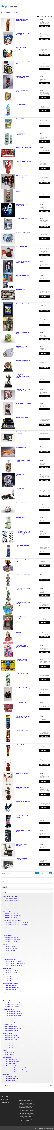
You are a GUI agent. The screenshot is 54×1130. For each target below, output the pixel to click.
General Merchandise (8, 1000)
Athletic (5, 903)
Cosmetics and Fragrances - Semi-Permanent (15, 963)
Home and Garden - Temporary (11, 1030)
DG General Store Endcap (23, 318)
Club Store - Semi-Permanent (11, 948)
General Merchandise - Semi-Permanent (13, 1004)
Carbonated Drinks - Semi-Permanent (13, 939)
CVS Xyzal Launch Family (23, 275)
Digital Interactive (7, 968)
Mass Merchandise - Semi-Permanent (13, 1037)
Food (4, 992)
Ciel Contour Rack (21, 104)
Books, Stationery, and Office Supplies (12, 920)
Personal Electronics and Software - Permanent (15, 1044)
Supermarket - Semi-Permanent (11, 1078)
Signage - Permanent (9, 1052)
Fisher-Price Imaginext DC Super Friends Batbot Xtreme (23, 661)
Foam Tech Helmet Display (23, 688)
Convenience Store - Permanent (12, 954)
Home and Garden (7, 1024)
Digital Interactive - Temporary (11, 972)
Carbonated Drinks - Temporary (11, 941)
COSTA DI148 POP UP (21, 218)
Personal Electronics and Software (11, 1042)
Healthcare (5, 1018)
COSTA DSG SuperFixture (23, 232)
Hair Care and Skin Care (8, 1009)
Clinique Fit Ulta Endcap (22, 118)
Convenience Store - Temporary (11, 956)
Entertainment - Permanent (10, 985)
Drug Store (5, 974)
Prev (37, 873)
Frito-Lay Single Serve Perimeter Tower (22, 745)
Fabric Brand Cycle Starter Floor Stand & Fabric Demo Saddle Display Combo (23, 533)
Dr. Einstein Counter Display (23, 403)
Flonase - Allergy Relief (22, 673)
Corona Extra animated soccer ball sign (22, 205)
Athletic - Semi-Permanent (10, 907)
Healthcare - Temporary (10, 1022)
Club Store (5, 944)
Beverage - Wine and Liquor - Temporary (13, 933)
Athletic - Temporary (9, 909)
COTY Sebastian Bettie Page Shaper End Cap (23, 262)
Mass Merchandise (7, 1033)
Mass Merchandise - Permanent (11, 1035)
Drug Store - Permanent (10, 976)
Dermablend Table (21, 289)
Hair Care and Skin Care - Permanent (13, 1011)
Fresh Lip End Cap (21, 702)
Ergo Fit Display (20, 488)
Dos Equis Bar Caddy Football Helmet (21, 347)
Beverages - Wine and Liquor (10, 927)
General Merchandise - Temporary (12, 1006)
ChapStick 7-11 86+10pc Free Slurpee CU (22, 77)
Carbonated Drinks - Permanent (11, 937)
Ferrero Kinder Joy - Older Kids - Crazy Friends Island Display (23, 604)
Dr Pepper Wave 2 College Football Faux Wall (23, 390)
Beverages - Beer (7, 911)
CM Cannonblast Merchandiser (20, 133)
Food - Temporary (8, 998)
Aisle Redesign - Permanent (11, 898)
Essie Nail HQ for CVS (22, 503)
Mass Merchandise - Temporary (11, 1039)
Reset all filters (6, 1088)
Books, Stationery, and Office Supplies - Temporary (16, 924)
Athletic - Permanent (9, 905)
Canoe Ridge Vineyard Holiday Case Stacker (22, 20)
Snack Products (7, 1057)
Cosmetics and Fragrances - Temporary (13, 965)
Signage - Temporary (9, 1054)
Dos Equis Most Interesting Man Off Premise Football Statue (23, 376)
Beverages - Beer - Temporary (11, 917)
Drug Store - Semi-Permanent (11, 978)
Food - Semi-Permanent (10, 996)
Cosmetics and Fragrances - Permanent (13, 961)
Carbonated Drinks (7, 935)
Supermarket (6, 1074)
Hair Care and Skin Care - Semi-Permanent (14, 1013)
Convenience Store (7, 952)
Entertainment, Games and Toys (10, 983)
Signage (5, 1050)
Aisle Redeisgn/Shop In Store (10, 896)
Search (4, 887)
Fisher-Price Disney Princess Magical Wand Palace (22, 646)
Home (2, 12)
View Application (44, 26)
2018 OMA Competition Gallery (12, 12)
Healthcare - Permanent (10, 1020)
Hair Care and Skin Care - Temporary (13, 1015)
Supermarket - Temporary (10, 1080)
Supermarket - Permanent (10, 1076)
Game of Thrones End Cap (23, 801)
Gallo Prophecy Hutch (22, 773)
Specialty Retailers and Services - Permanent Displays (16, 1067)
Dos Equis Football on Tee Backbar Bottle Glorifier (23, 361)
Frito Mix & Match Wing (22, 730)
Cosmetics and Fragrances (9, 959)
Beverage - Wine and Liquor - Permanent (13, 929)
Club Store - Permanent (10, 946)
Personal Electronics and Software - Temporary (15, 1047)
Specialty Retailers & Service (10, 1065)
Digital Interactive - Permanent (11, 970)
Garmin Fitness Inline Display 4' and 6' (21, 859)
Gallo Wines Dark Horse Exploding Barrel (22, 788)
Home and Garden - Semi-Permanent (13, 1028)
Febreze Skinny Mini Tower (23, 574)
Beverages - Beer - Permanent (11, 913)
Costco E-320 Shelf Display (23, 247)
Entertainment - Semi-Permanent (12, 987)
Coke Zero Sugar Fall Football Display (21, 176)
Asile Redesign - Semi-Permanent (12, 900)
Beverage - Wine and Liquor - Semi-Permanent (15, 931)
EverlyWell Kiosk (20, 517)
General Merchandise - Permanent (12, 1002)
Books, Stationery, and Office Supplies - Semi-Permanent (17, 922)
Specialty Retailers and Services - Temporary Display (16, 1071)
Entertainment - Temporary (10, 989)
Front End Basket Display (22, 759)
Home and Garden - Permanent (11, 1026)
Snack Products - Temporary (11, 1063)
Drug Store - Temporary (10, 980)
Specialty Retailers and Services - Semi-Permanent (16, 1069)
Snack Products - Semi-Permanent (12, 1061)
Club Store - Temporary (10, 950)
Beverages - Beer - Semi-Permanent (12, 915)
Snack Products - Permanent (11, 1059)
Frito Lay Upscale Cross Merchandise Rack (22, 717)
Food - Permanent (9, 994)
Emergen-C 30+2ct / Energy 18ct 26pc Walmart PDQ (23, 446)
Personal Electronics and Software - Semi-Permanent (16, 1045)
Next (50, 873)
